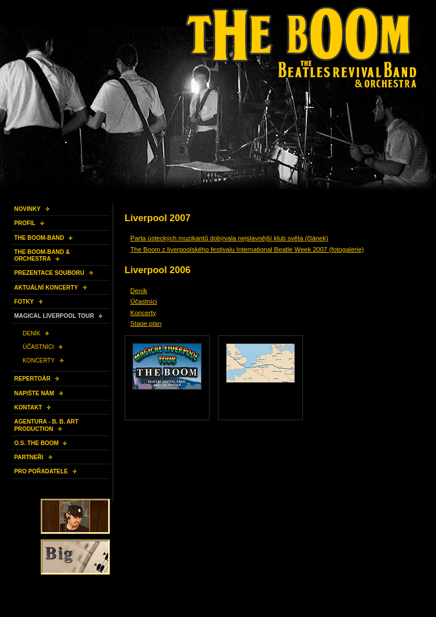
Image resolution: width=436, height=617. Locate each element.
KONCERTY (39, 360)
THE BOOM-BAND (39, 238)
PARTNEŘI (29, 457)
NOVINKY (27, 209)
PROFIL (25, 223)
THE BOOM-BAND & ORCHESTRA (42, 255)
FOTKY (24, 302)
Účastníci (143, 301)
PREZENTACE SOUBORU (49, 273)
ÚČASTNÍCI (38, 347)
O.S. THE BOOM (36, 443)
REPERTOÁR (32, 379)
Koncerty (143, 312)
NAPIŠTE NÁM (34, 393)
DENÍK (31, 333)
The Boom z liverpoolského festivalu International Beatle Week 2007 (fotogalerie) (247, 249)
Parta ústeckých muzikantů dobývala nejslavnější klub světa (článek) (229, 238)
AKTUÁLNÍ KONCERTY (46, 287)
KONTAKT (28, 407)
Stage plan (145, 323)
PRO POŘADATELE (41, 471)
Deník (138, 290)
